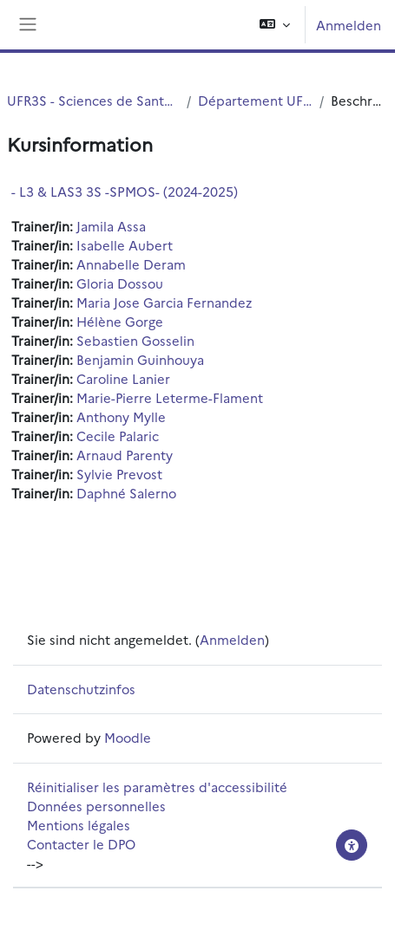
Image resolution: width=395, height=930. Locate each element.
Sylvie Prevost (119, 474)
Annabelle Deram (131, 264)
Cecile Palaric (117, 435)
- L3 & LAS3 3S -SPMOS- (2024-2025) (124, 191)
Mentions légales (78, 825)
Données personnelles (96, 806)
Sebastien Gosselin (135, 340)
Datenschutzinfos (81, 689)
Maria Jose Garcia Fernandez (164, 302)
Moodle (127, 737)
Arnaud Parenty (124, 454)
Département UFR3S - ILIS (255, 100)
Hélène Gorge (119, 321)
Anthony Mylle (121, 416)
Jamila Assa (111, 226)
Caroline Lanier (123, 378)
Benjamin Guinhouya (140, 359)
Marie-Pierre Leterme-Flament (169, 397)
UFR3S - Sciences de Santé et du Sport (93, 100)
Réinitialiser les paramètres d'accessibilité (157, 786)
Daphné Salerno (126, 493)
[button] (274, 24)
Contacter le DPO (81, 844)
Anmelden (348, 25)
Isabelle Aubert (124, 245)
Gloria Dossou (119, 283)
